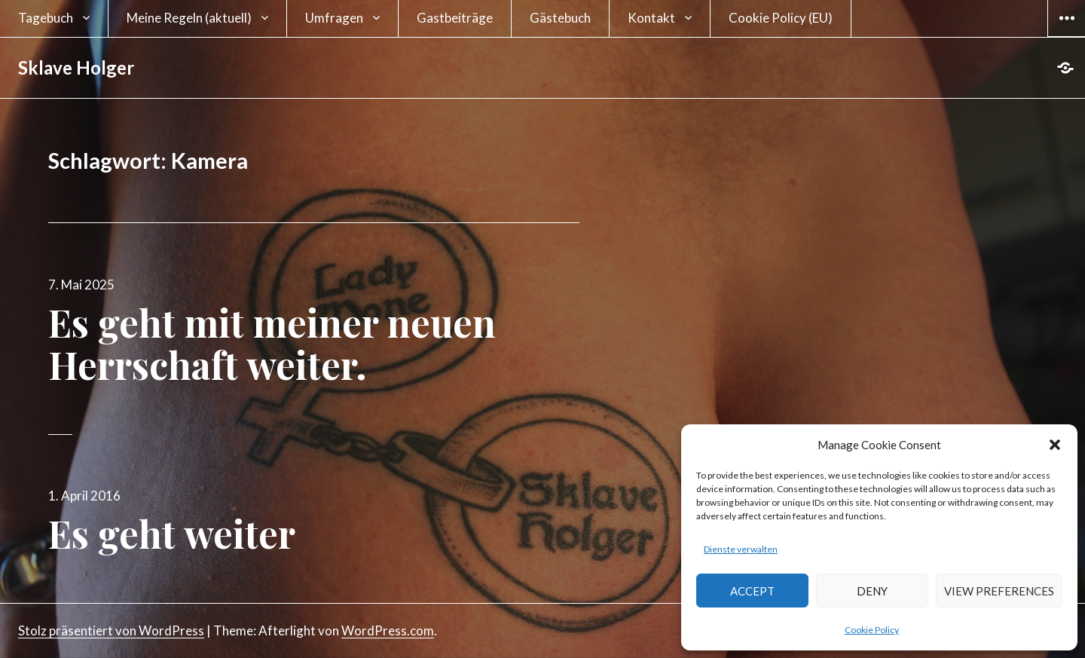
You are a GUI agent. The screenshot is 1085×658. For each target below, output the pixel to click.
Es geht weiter (171, 533)
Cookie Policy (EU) (781, 18)
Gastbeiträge (455, 18)
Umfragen (334, 18)
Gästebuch (560, 18)
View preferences (999, 591)
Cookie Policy (872, 629)
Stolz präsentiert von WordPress (111, 630)
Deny (872, 591)
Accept (752, 591)
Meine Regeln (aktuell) (189, 18)
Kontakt (651, 18)
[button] (1054, 444)
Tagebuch (45, 18)
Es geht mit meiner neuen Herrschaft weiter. (272, 343)
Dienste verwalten (741, 549)
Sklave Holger (76, 67)
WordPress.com (387, 630)
